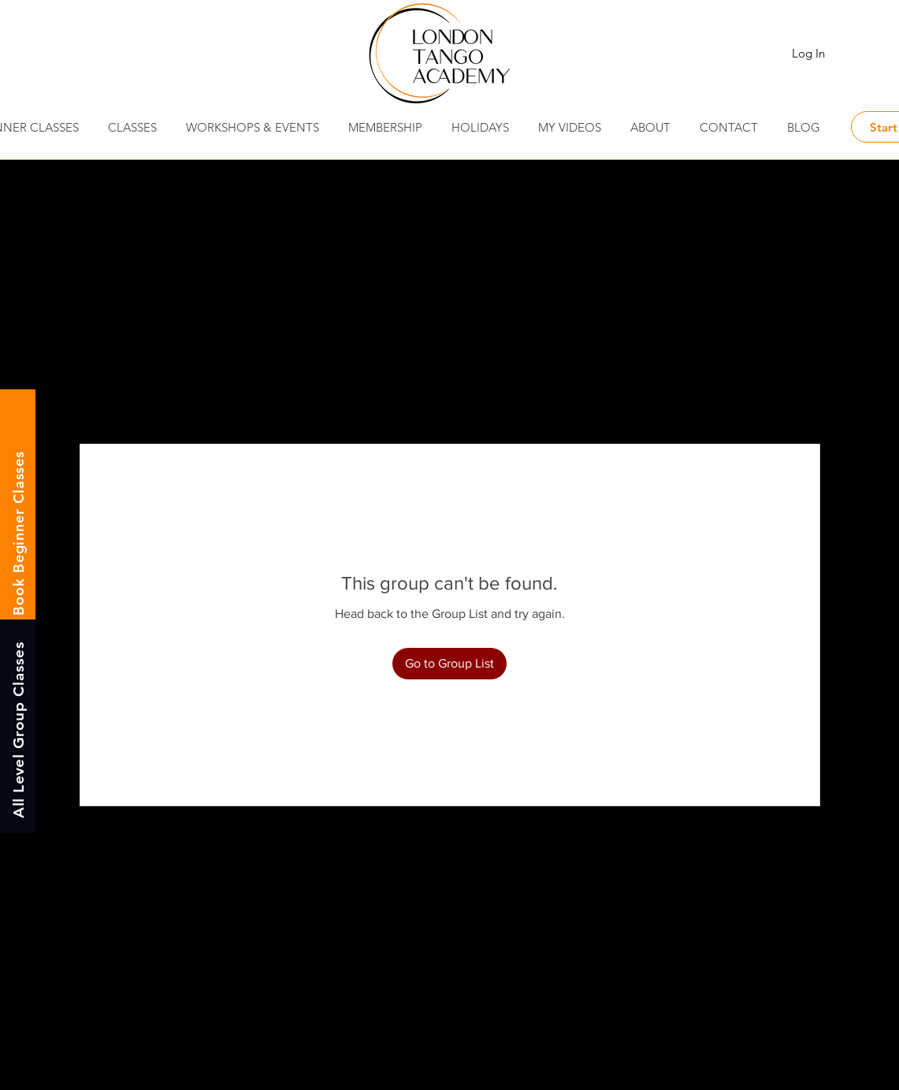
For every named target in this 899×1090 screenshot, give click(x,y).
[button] (729, 127)
